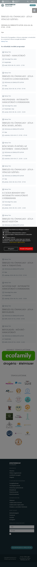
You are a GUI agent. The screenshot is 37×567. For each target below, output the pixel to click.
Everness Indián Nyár (6, 2)
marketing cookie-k (9, 238)
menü (34, 10)
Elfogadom (11, 249)
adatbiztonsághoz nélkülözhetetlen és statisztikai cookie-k (17, 235)
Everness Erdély (16, 2)
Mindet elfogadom (26, 249)
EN (33, 2)
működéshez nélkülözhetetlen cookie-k (14, 233)
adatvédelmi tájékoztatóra (17, 242)
